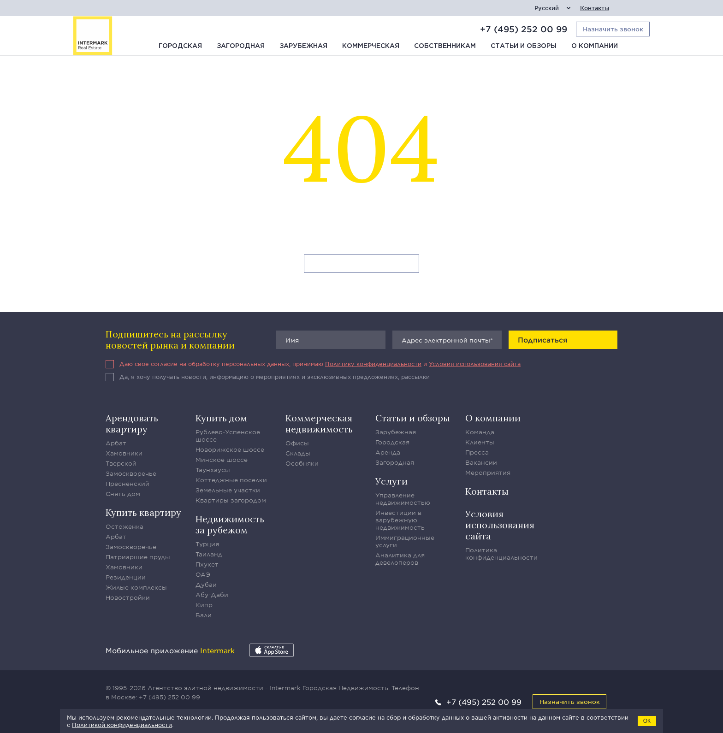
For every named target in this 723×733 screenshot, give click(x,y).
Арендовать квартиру (132, 423)
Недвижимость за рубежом (230, 524)
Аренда (387, 452)
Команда (479, 432)
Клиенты (479, 442)
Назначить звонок (569, 701)
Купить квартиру (143, 512)
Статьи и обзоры (524, 46)
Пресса (477, 452)
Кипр (204, 605)
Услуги (391, 481)
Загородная (241, 46)
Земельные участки (228, 490)
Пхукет (207, 564)
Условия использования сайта (475, 363)
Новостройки (128, 597)
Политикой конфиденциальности (122, 724)
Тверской (121, 463)
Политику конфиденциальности (373, 363)
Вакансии (481, 462)
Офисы (297, 443)
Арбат (116, 443)
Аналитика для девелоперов (400, 558)
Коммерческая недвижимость (319, 423)
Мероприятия (487, 472)
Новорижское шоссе (230, 449)
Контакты (594, 8)
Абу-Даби (212, 594)
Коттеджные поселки (231, 480)
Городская (180, 46)
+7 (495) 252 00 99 (523, 29)
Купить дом (221, 418)
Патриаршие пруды (138, 557)
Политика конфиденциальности (501, 553)
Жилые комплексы (136, 587)
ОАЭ (203, 574)
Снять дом (123, 493)
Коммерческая (370, 46)
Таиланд (209, 554)
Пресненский (127, 483)
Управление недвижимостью (402, 498)
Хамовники (124, 453)
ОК (647, 721)
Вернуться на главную (361, 264)
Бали (204, 615)
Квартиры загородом (231, 500)
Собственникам (445, 46)
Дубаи (206, 584)
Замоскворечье (131, 473)
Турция (207, 544)
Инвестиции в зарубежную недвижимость (400, 520)
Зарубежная (303, 46)
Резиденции (126, 577)
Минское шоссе (222, 459)
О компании (594, 46)
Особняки (302, 463)
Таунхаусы (213, 469)
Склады (297, 453)
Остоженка (124, 526)
